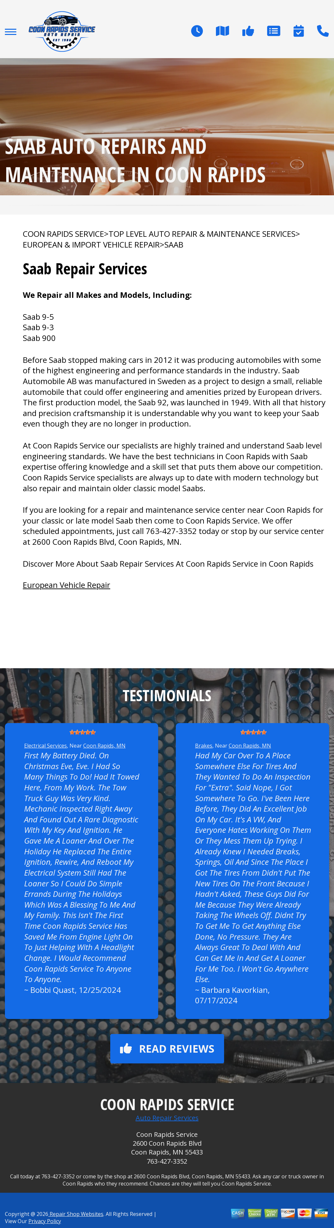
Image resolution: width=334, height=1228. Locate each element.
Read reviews (167, 1049)
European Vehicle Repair (66, 584)
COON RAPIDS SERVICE (63, 234)
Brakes (203, 745)
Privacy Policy (44, 1221)
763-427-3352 (171, 530)
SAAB (173, 244)
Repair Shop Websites (75, 1214)
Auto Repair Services (167, 1117)
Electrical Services (45, 745)
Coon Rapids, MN (104, 745)
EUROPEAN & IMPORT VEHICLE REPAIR (91, 244)
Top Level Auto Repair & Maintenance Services (202, 234)
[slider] (82, 732)
